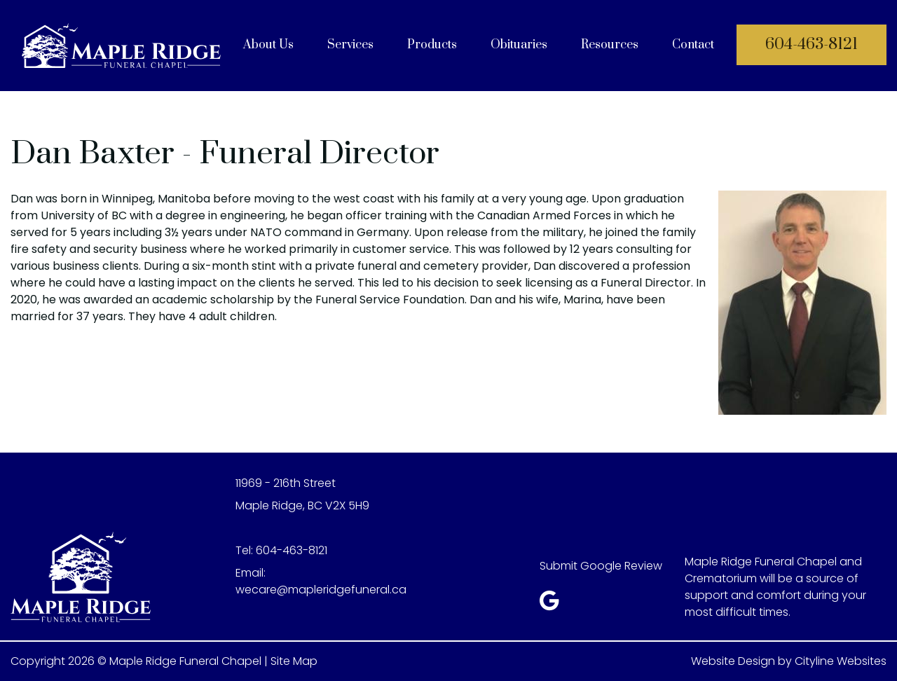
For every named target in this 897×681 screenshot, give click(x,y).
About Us (268, 45)
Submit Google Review (601, 566)
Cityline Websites (840, 661)
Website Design (733, 661)
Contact (693, 45)
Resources (609, 45)
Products (432, 45)
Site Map (294, 661)
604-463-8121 (811, 44)
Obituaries (519, 45)
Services (350, 45)
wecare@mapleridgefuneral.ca (320, 590)
